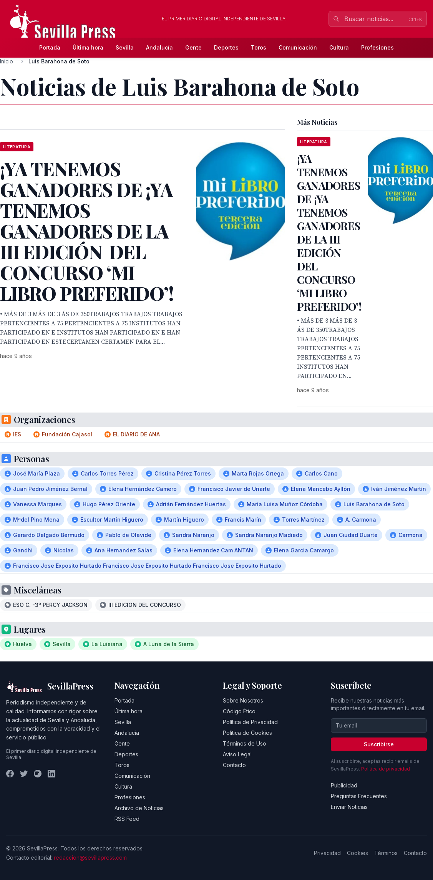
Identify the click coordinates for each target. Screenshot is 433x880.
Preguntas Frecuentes (359, 796)
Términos (386, 853)
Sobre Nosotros (243, 700)
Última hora (88, 47)
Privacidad (327, 853)
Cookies (357, 853)
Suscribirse (379, 744)
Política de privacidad (385, 769)
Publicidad (344, 785)
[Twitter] (24, 773)
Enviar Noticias (349, 807)
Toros (258, 47)
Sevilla (125, 47)
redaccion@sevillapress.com (90, 857)
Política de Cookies (247, 732)
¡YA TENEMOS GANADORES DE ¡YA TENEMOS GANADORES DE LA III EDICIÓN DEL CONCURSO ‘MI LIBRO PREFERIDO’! (329, 232)
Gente (193, 47)
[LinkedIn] (51, 773)
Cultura (339, 47)
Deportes (226, 47)
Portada (49, 47)
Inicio (6, 61)
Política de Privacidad (250, 722)
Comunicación (298, 47)
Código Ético (239, 711)
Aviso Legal (237, 754)
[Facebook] (10, 773)
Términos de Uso (244, 743)
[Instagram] (37, 773)
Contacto (234, 765)
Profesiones (377, 47)
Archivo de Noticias (139, 808)
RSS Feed (126, 818)
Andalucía (159, 47)
